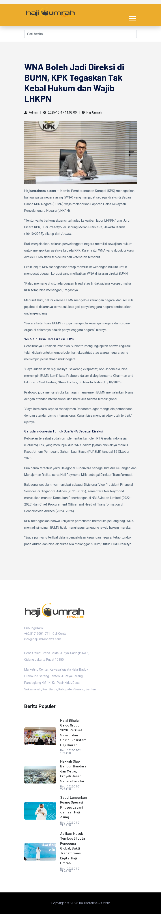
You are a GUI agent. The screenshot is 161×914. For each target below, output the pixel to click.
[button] (132, 17)
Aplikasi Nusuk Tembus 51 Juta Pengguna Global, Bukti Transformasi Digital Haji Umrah (72, 848)
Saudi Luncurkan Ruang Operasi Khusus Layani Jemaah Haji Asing (73, 807)
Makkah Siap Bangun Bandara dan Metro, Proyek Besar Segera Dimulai (73, 771)
